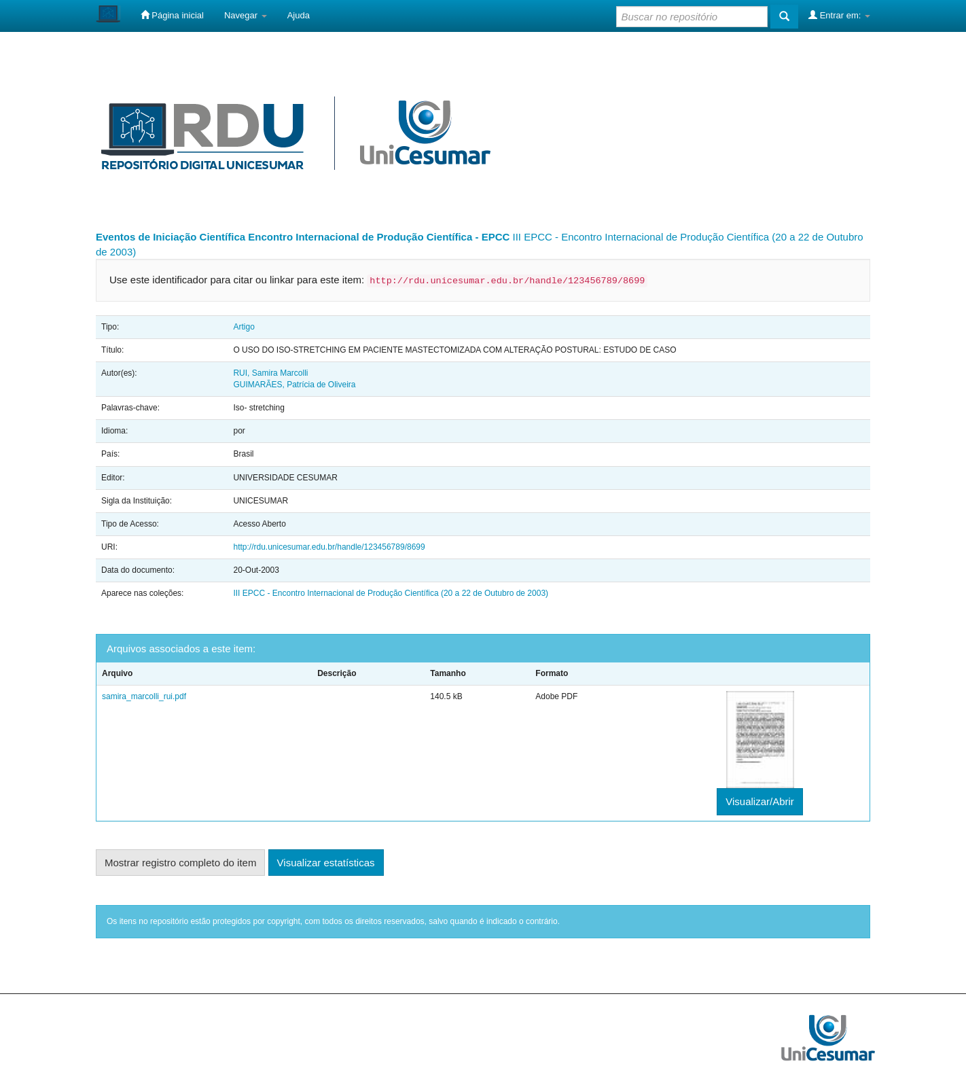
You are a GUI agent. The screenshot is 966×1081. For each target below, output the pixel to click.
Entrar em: (839, 15)
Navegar (245, 15)
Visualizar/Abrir (760, 801)
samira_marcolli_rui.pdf (144, 696)
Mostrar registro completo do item (180, 862)
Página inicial (172, 15)
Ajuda (298, 15)
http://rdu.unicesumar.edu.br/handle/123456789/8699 (329, 547)
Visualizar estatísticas (326, 862)
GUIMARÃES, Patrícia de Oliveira (294, 384)
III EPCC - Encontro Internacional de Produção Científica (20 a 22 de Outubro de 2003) (390, 593)
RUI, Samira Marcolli (270, 373)
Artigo (243, 327)
